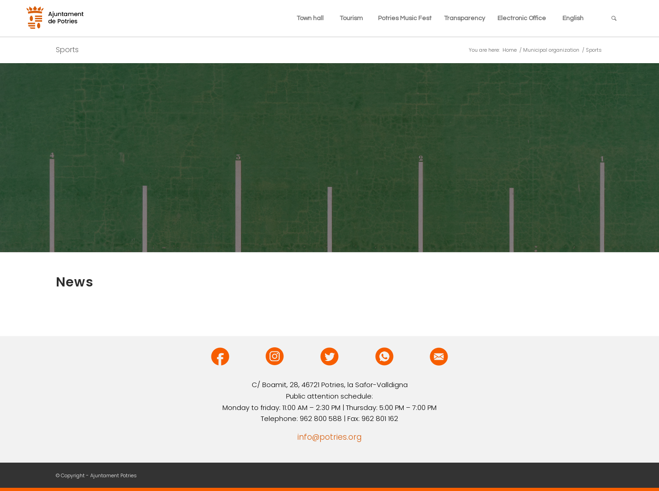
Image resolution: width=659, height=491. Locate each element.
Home (509, 50)
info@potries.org (329, 437)
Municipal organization (551, 50)
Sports (67, 49)
